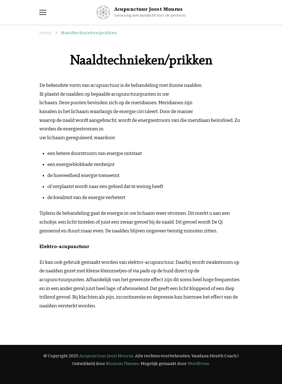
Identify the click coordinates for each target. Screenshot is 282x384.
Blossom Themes (122, 363)
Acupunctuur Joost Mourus (148, 9)
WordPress (198, 363)
